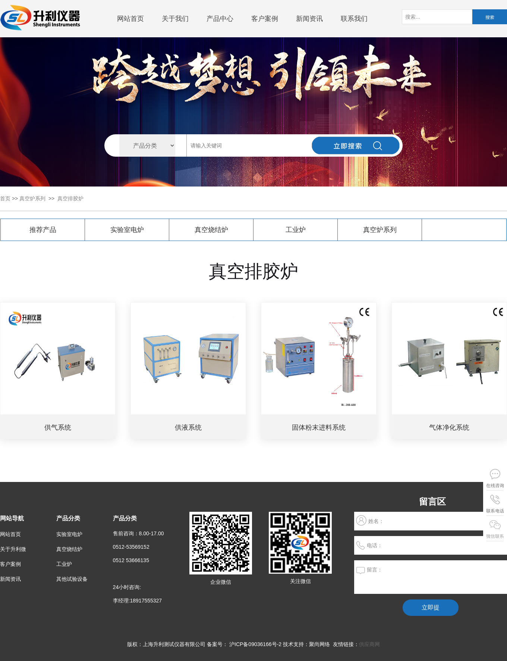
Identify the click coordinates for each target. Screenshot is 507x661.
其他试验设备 (72, 579)
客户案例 (264, 18)
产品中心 (220, 18)
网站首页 (130, 18)
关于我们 (175, 18)
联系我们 (354, 18)
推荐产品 (42, 230)
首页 (5, 198)
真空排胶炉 (70, 198)
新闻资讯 (309, 18)
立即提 (431, 607)
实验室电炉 (127, 230)
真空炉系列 (32, 198)
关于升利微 (13, 549)
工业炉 (296, 230)
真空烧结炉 (211, 230)
